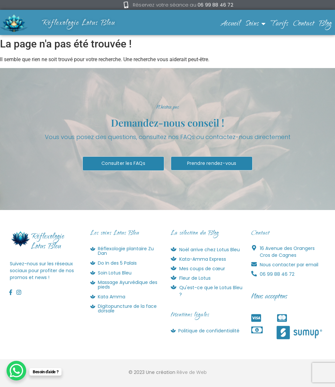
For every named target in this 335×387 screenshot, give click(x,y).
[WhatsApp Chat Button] (16, 370)
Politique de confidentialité (208, 330)
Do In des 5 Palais (117, 263)
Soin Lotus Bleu (115, 273)
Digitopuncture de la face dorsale (127, 308)
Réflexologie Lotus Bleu (78, 23)
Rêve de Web (192, 372)
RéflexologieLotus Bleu (47, 242)
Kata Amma (111, 296)
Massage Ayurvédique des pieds (127, 284)
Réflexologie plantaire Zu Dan (126, 250)
